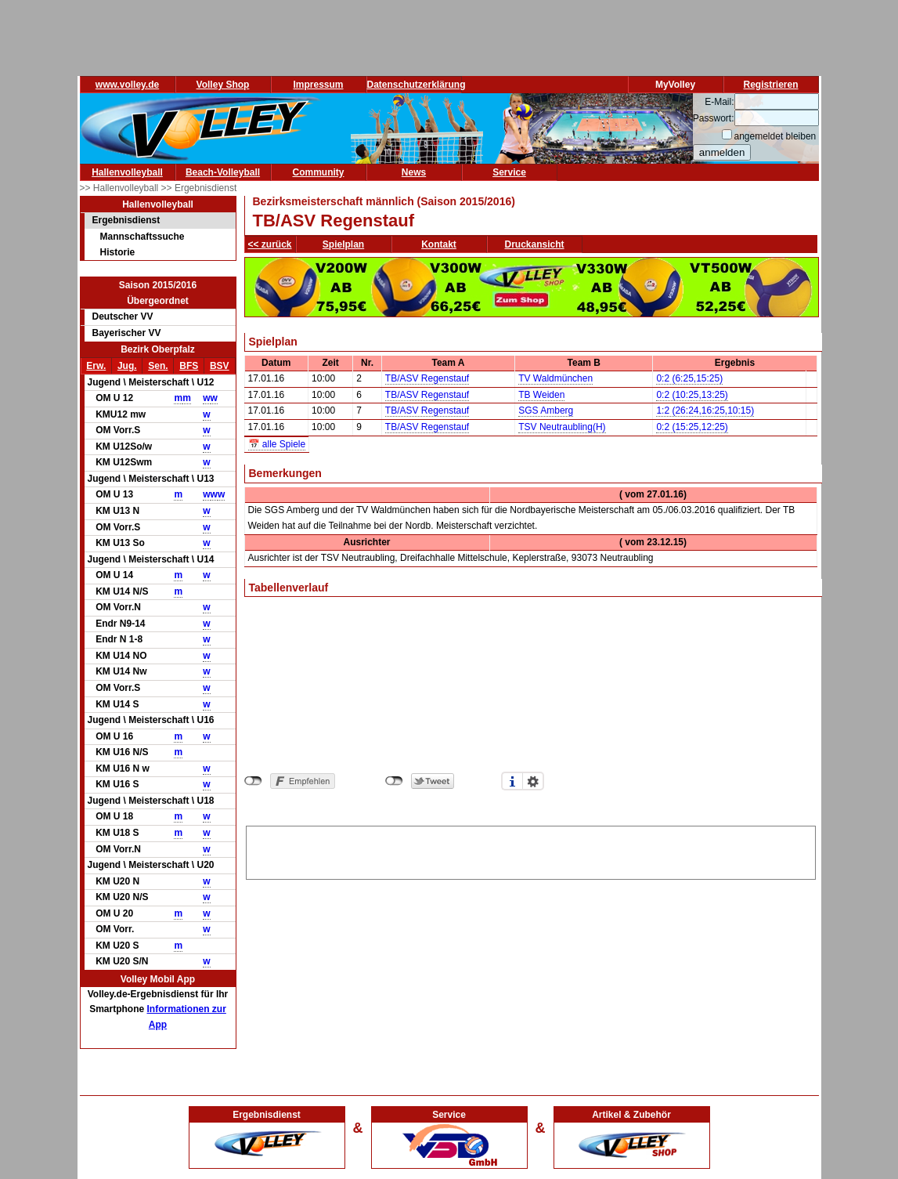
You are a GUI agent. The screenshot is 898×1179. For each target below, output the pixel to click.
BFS (188, 365)
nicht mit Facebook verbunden (253, 781)
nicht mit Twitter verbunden (394, 781)
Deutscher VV (122, 316)
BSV (219, 365)
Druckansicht (534, 244)
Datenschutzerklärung (416, 84)
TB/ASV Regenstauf (427, 378)
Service (509, 172)
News (414, 172)
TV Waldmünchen (555, 378)
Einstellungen (533, 781)
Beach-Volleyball (223, 172)
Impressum (318, 84)
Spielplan (343, 244)
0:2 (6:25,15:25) (689, 378)
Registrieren (770, 84)
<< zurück (270, 244)
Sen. (158, 365)
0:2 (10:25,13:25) (691, 394)
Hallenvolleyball (127, 172)
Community (318, 172)
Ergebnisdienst (126, 220)
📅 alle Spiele (277, 444)
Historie (117, 252)
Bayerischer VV (126, 332)
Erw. (96, 365)
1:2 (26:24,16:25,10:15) (705, 410)
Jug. (127, 365)
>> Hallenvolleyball (120, 188)
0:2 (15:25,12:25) (691, 426)
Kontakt (438, 244)
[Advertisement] (531, 849)
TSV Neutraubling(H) (561, 426)
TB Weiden (541, 394)
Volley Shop (223, 84)
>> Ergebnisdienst (199, 188)
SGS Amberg (545, 410)
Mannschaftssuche (142, 236)
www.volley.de (127, 84)
